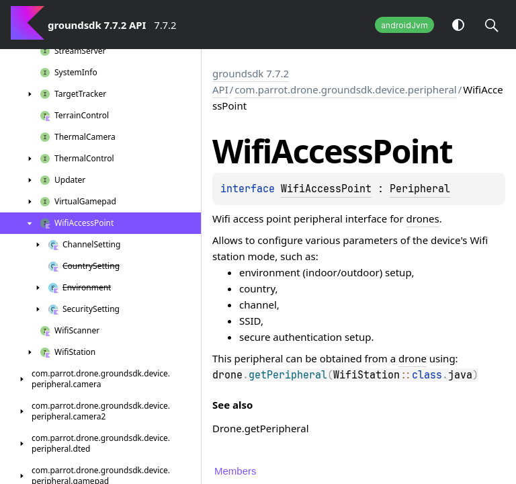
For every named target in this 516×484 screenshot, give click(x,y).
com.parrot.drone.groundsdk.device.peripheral (345, 89)
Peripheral (420, 189)
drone (412, 358)
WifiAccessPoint (326, 189)
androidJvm (404, 25)
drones (422, 218)
